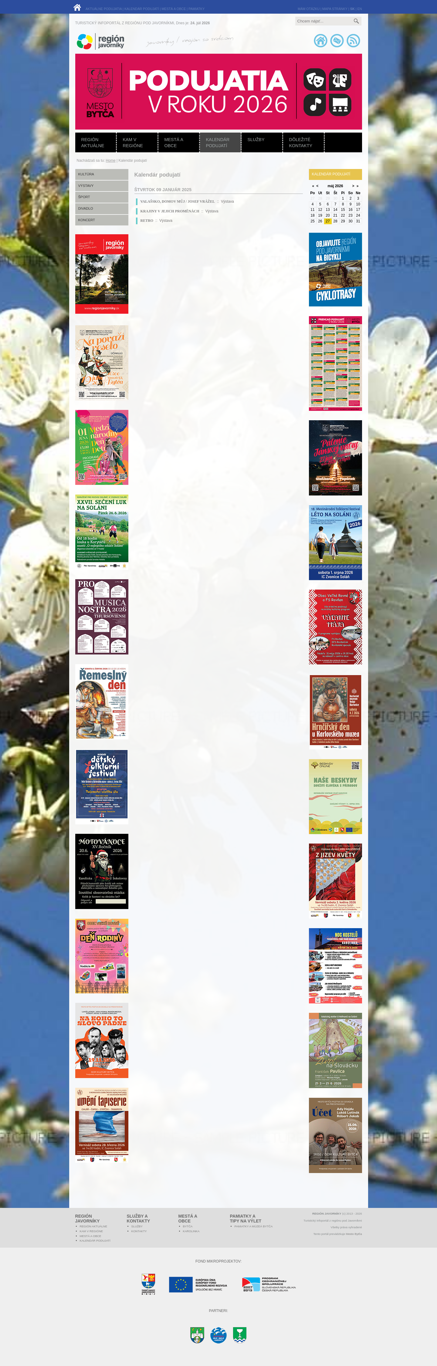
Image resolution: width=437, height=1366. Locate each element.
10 (358, 204)
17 (358, 210)
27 (328, 221)
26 (320, 221)
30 (350, 221)
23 (350, 215)
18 (312, 215)
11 (312, 210)
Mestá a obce (173, 142)
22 (343, 215)
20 (328, 215)
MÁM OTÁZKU (309, 9)
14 (335, 210)
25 (312, 221)
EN (359, 9)
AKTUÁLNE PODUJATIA (104, 9)
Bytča (188, 1226)
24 (358, 215)
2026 (339, 186)
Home (111, 160)
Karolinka (191, 1231)
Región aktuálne (92, 142)
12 (320, 210)
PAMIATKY (196, 9)
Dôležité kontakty (301, 142)
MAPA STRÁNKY (334, 9)
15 (343, 210)
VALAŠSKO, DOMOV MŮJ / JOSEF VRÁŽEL (178, 201)
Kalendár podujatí (218, 142)
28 (335, 221)
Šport (84, 197)
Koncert (86, 220)
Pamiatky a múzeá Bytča (254, 1226)
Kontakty (139, 1231)
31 (358, 221)
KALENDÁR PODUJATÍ (141, 9)
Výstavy (86, 186)
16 (350, 210)
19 (320, 215)
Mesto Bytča (354, 1234)
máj (331, 186)
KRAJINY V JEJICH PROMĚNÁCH (170, 211)
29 (343, 221)
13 (328, 210)
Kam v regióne (133, 142)
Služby (256, 139)
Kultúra (86, 174)
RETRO (147, 220)
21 (335, 215)
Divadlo (85, 208)
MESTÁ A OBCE (174, 9)
